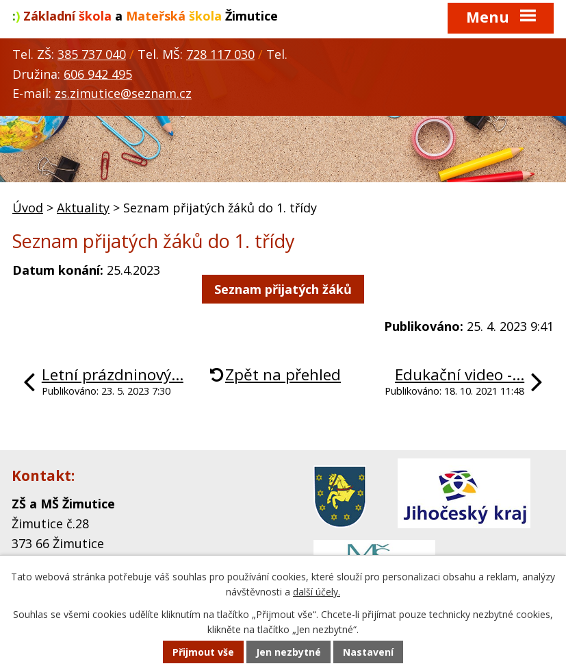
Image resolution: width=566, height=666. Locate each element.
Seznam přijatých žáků (283, 289)
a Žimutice (145, 16)
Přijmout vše (203, 651)
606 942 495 (98, 74)
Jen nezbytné (288, 651)
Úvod (27, 207)
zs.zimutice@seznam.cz (123, 93)
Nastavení (368, 651)
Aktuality (83, 207)
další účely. (316, 592)
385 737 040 (91, 54)
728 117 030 (220, 54)
